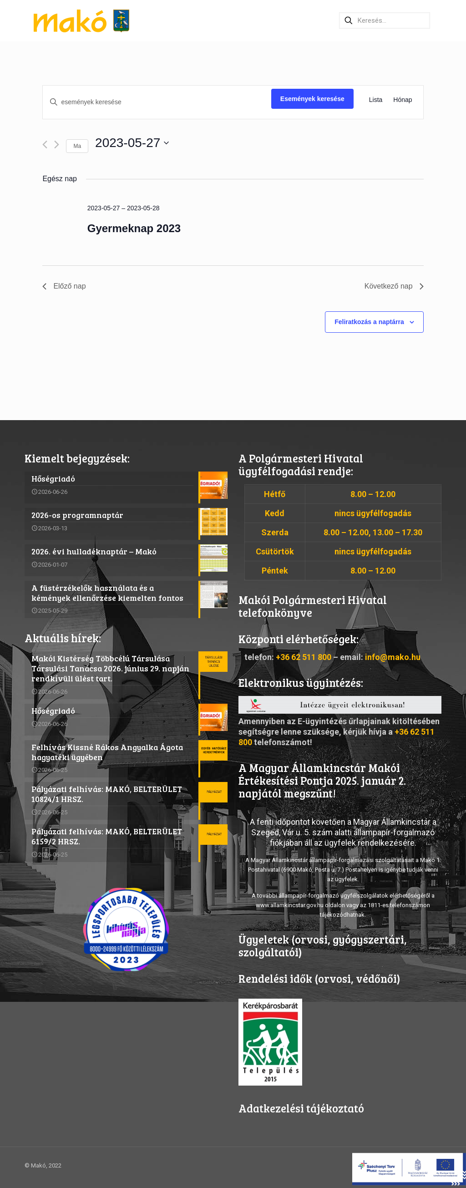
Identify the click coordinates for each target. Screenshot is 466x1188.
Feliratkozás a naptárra (369, 321)
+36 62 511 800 (303, 657)
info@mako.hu (392, 657)
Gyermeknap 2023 (134, 228)
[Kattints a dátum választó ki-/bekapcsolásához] (132, 143)
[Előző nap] (44, 144)
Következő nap (394, 286)
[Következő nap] (56, 144)
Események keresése (312, 98)
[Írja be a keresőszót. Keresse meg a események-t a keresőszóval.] (157, 102)
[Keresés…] (384, 20)
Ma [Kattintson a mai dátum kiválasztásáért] (77, 146)
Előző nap (64, 286)
